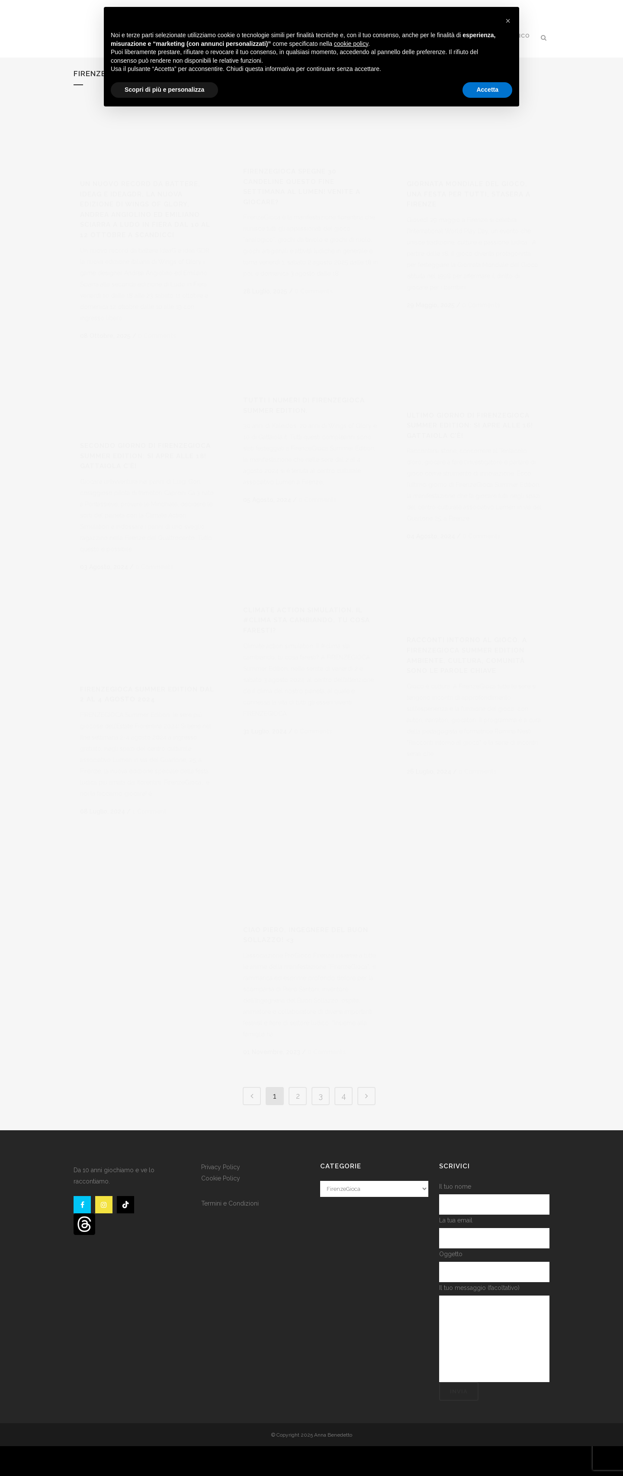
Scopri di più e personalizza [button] (164, 89)
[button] (508, 21)
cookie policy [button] (351, 43)
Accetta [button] (487, 89)
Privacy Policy (220, 1196)
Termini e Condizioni (230, 1232)
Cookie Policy (220, 1207)
